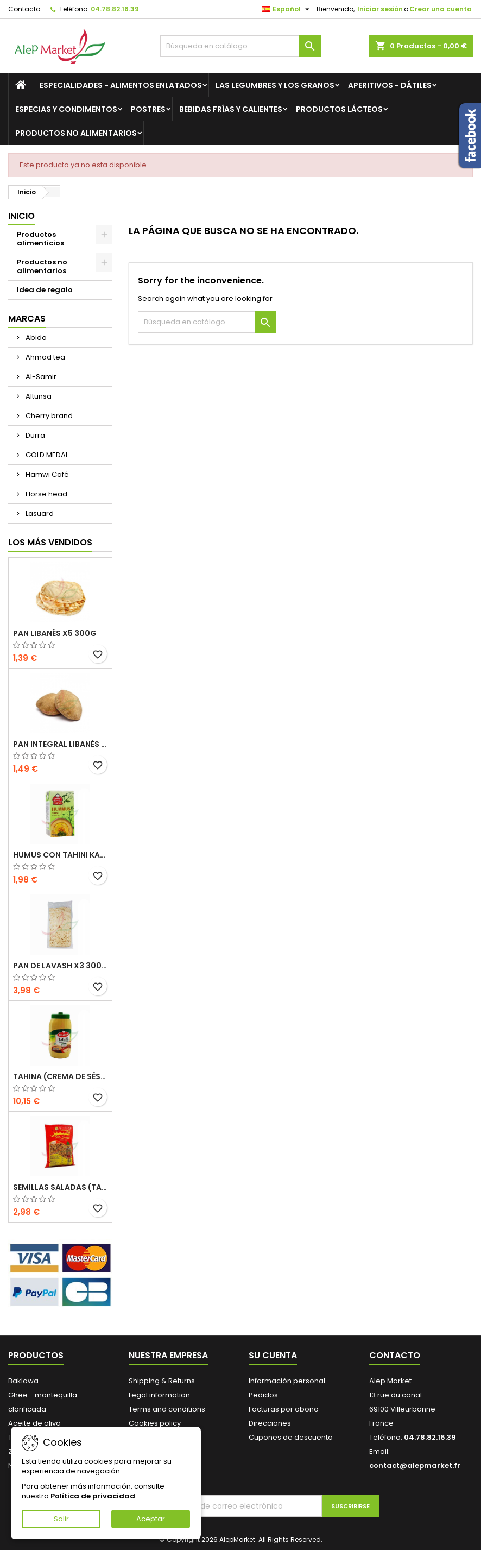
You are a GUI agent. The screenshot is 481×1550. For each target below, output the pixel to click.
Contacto (24, 9)
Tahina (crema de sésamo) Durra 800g (60, 1076)
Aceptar (150, 1519)
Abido (35, 337)
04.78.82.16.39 (115, 9)
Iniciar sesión (380, 9)
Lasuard (39, 513)
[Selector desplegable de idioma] (287, 9)
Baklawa (23, 1381)
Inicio (21, 216)
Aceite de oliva (34, 1423)
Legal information (159, 1395)
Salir (61, 1519)
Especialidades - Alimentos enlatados (121, 85)
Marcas (27, 318)
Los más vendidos (50, 542)
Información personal (287, 1381)
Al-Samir (40, 376)
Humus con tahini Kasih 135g (60, 854)
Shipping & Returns (162, 1381)
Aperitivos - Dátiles (390, 85)
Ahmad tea (44, 357)
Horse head (45, 494)
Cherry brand (48, 416)
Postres (148, 109)
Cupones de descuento (291, 1437)
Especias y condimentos (66, 109)
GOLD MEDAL (46, 455)
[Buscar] (240, 46)
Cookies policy (155, 1423)
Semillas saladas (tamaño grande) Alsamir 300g (60, 1187)
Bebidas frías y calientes (230, 109)
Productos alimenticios (40, 238)
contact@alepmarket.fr (414, 1465)
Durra (34, 435)
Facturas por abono (284, 1409)
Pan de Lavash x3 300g (60, 965)
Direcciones (270, 1423)
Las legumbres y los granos (275, 85)
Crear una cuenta (440, 9)
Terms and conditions (167, 1409)
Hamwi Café (46, 474)
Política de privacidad (92, 1496)
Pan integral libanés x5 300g (60, 744)
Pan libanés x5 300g (55, 633)
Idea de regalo (45, 290)
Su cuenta (273, 1355)
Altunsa (38, 396)
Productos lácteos (339, 109)
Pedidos (263, 1395)
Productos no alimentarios (76, 133)
